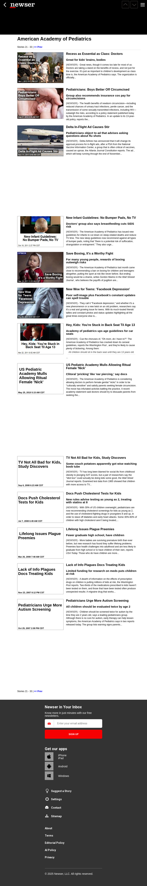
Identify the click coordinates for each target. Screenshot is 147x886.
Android (62, 766)
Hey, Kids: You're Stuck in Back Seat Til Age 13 (100, 325)
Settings (56, 799)
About (48, 828)
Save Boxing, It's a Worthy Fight (89, 253)
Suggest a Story (61, 791)
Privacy (49, 857)
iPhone (62, 755)
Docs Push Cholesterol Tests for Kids (93, 493)
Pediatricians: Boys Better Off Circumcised (97, 89)
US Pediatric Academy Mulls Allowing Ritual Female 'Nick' (98, 366)
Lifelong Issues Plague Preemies (90, 529)
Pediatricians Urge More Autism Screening (97, 600)
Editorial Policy (54, 842)
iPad (61, 758)
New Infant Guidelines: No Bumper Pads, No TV (101, 217)
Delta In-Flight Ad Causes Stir (87, 127)
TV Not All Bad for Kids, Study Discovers (96, 457)
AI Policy (50, 850)
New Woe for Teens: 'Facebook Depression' (98, 289)
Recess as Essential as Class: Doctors (94, 53)
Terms (49, 835)
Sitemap (56, 816)
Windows (63, 775)
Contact (56, 807)
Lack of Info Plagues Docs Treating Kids (95, 565)
